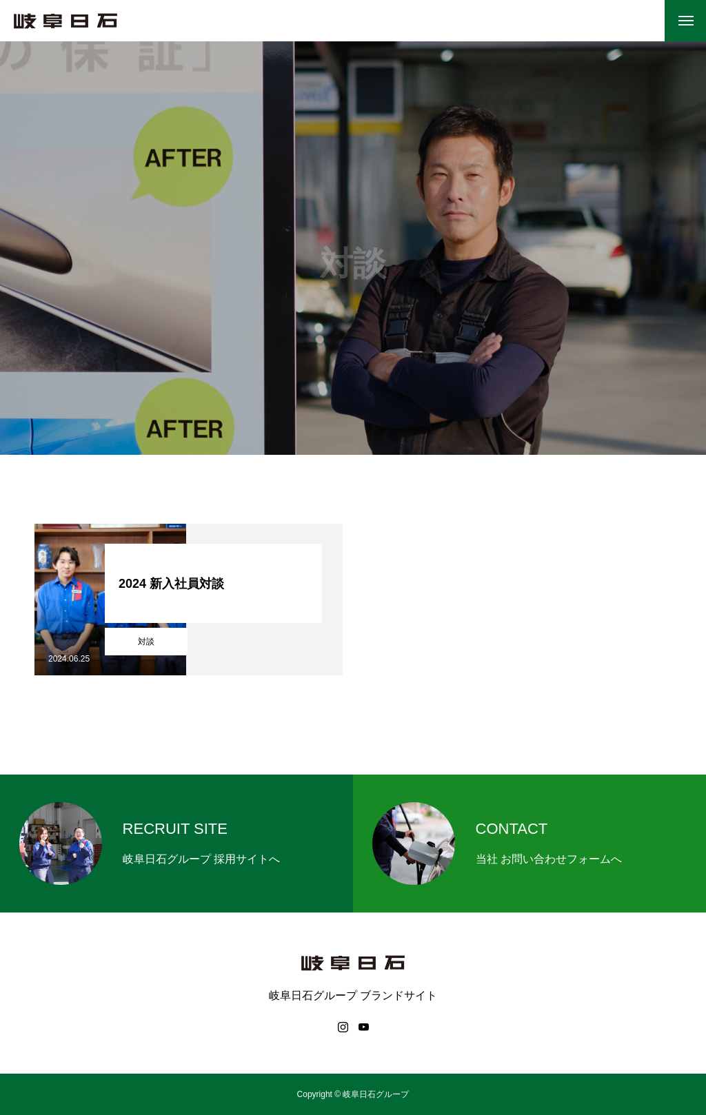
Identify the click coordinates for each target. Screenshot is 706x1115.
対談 (146, 641)
